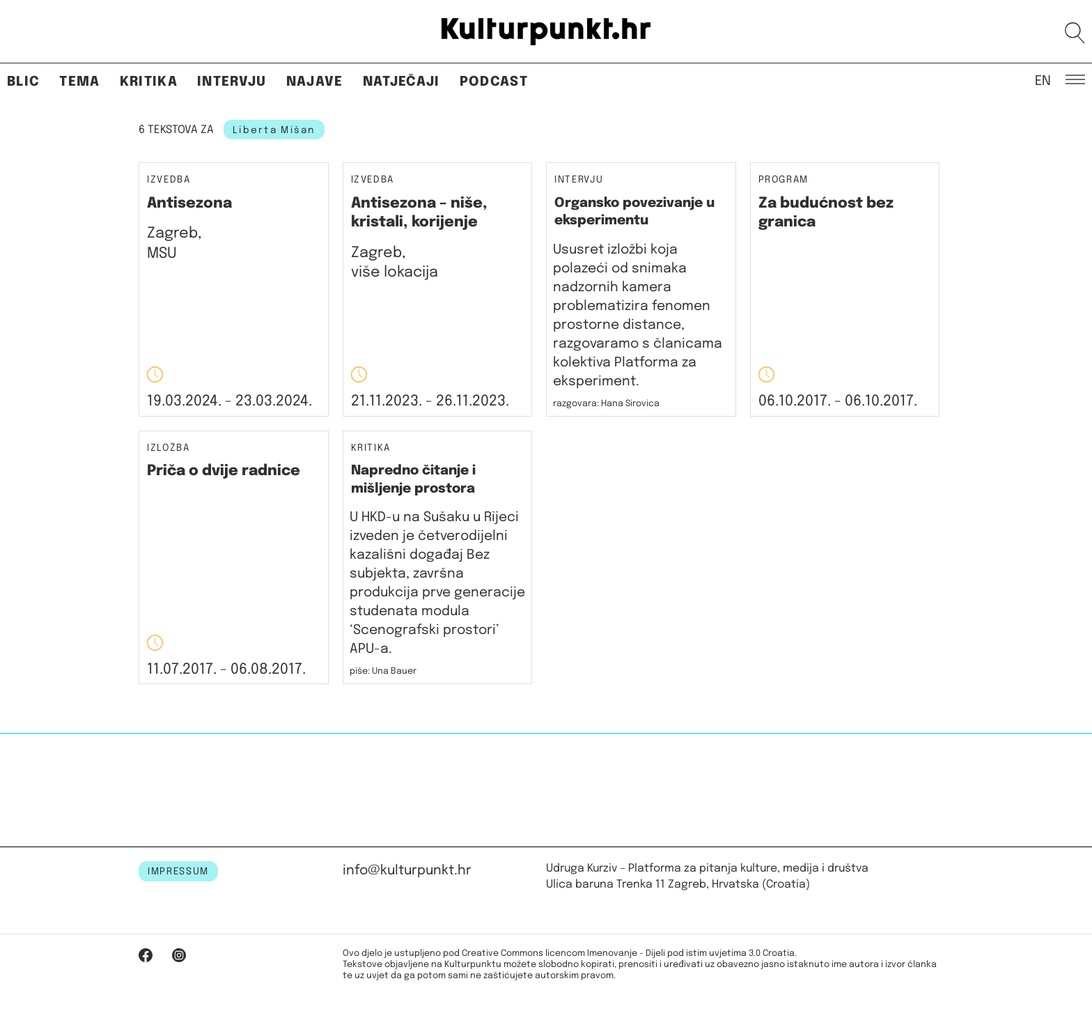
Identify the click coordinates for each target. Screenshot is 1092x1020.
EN (1043, 80)
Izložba (168, 448)
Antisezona (189, 203)
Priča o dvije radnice (223, 471)
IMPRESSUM (178, 871)
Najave (314, 81)
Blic (23, 81)
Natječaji (401, 81)
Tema (79, 81)
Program (783, 180)
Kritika (149, 81)
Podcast (494, 81)
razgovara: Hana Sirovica (606, 403)
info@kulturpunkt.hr (407, 870)
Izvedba (169, 180)
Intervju (232, 81)
